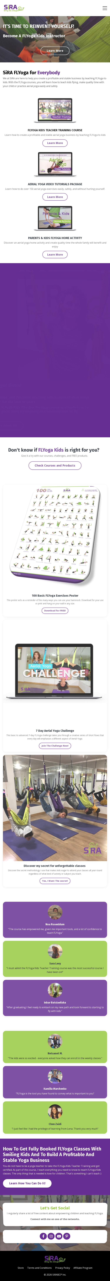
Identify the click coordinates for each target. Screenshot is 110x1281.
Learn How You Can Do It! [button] (27, 1183)
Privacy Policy (62, 1267)
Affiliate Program (82, 1267)
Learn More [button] (55, 51)
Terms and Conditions (39, 1267)
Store (21, 1267)
